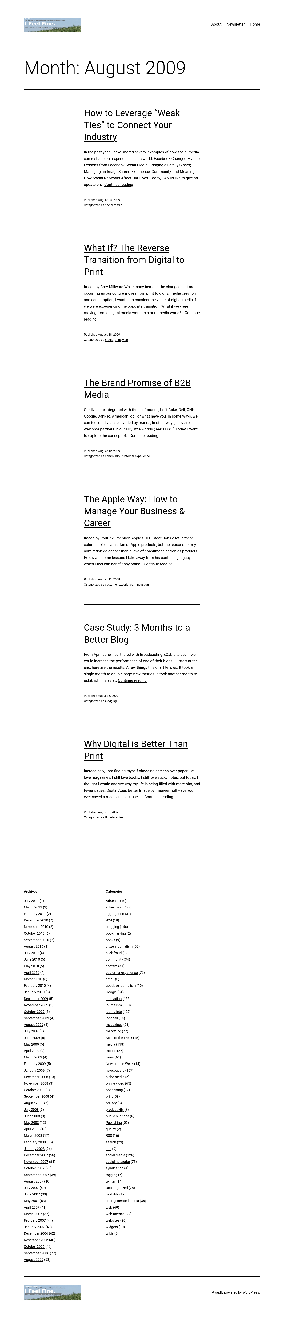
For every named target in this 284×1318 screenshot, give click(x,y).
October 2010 (34, 933)
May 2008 (31, 1123)
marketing (113, 1031)
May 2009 (31, 1044)
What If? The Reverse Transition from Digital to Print (134, 260)
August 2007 (33, 1181)
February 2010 (35, 985)
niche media (115, 1077)
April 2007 (32, 1207)
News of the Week (119, 1064)
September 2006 (36, 1253)
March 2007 (33, 1214)
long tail (112, 1018)
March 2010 (33, 979)
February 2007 (35, 1220)
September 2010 (36, 940)
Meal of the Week (119, 1038)
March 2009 (33, 1057)
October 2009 (34, 1012)
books (110, 940)
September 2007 (36, 1175)
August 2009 (33, 1025)
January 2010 (34, 992)
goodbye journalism (121, 985)
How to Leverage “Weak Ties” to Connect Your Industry (132, 125)
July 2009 (31, 1031)
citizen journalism (119, 946)
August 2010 (33, 946)
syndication (114, 1168)
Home (255, 24)
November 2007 (36, 1162)
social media (113, 205)
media (109, 340)
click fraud (114, 953)
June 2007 (32, 1194)
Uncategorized (115, 817)
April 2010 (32, 973)
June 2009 (32, 1038)
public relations (117, 1116)
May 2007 (31, 1201)
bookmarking (116, 933)
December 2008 (36, 1077)
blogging (111, 701)
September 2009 (36, 1018)
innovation (142, 584)
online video (115, 1083)
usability (112, 1194)
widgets (112, 1227)
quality (111, 1129)
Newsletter (235, 24)
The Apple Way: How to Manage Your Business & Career (134, 511)
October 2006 (34, 1247)
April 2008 (32, 1129)
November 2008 (36, 1083)
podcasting (114, 1090)
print (118, 340)
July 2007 (31, 1188)
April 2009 (32, 1051)
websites (113, 1220)
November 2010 (36, 927)
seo (108, 1149)
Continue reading (118, 184)
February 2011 (35, 914)
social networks (118, 1162)
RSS (109, 1135)
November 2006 (36, 1240)
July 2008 (31, 1110)
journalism (114, 1005)
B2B (109, 920)
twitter (111, 1181)
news (110, 1057)
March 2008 (33, 1135)
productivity (115, 1110)
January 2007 (34, 1227)
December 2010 (36, 920)
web (125, 340)
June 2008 (32, 1116)
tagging (111, 1175)
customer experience (135, 456)
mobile (111, 1051)
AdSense (112, 901)
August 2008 (33, 1103)
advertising (114, 907)
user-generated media (122, 1201)
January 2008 (34, 1149)
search (111, 1142)
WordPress (250, 1292)
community (112, 456)
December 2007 (36, 1155)
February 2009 (35, 1064)
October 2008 (34, 1090)
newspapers (115, 1070)
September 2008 (36, 1096)
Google (111, 992)
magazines (114, 1025)
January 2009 (34, 1070)
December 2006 (36, 1233)
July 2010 (31, 953)
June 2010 (32, 959)
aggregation (115, 914)
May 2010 (31, 966)
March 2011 (33, 907)
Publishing (114, 1123)
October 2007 (34, 1168)
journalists (114, 1012)
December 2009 (36, 999)
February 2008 (35, 1142)
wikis (110, 1233)
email (110, 979)
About (216, 24)
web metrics (115, 1214)
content (112, 966)
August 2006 (33, 1260)
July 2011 (31, 901)
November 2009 (36, 1005)
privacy (111, 1103)
